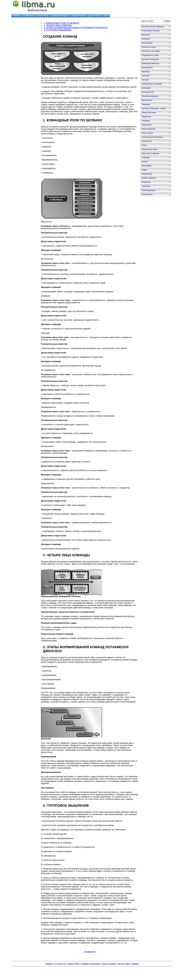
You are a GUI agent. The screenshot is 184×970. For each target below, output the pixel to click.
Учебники (146, 158)
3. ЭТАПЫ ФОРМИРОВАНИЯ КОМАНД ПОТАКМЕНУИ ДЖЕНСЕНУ (76, 28)
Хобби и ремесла (149, 178)
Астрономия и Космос (151, 31)
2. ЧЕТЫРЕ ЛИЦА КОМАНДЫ (58, 25)
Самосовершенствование (152, 137)
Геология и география (151, 51)
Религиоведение (148, 129)
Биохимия (146, 39)
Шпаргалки (146, 182)
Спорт (144, 145)
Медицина (146, 104)
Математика (147, 100)
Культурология (148, 92)
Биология (146, 35)
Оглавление (89, 952)
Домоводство (147, 68)
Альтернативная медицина (153, 27)
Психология (146, 125)
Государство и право (150, 55)
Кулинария (146, 88)
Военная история (149, 47)
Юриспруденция (148, 190)
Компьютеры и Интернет (152, 84)
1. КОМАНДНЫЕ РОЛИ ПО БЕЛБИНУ (61, 23)
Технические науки (149, 149)
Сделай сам (147, 141)
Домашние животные (150, 63)
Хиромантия (147, 174)
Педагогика (146, 117)
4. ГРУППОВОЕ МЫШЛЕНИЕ (58, 30)
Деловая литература (150, 59)
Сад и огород (147, 133)
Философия (146, 166)
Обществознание (149, 113)
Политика (146, 121)
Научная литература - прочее (154, 108)
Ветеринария (147, 43)
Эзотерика (146, 186)
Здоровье (146, 72)
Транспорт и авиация (150, 153)
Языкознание (147, 194)
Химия (144, 170)
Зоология (145, 76)
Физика (145, 162)
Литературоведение (150, 96)
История (145, 80)
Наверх (135, 964)
